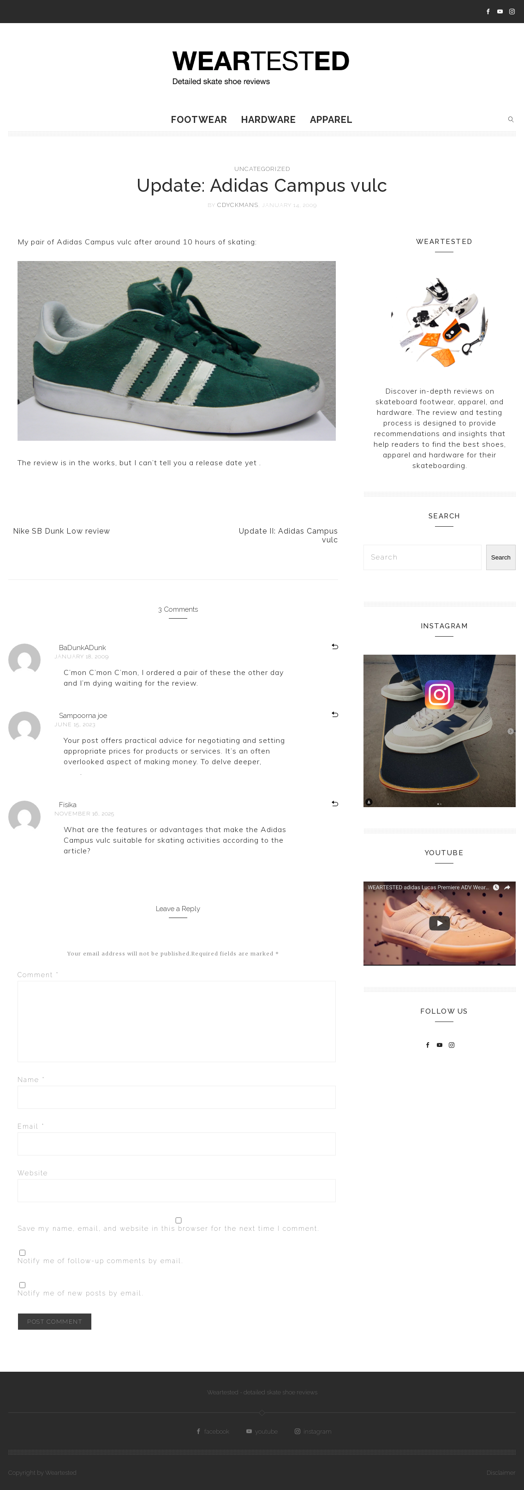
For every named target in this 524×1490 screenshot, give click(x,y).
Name (31, 1079)
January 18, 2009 (81, 656)
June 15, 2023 (74, 724)
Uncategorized (262, 168)
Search (501, 557)
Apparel (331, 119)
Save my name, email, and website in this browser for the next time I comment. (169, 1228)
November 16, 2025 (84, 813)
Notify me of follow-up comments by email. (101, 1261)
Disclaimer (501, 1472)
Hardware (268, 119)
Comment (38, 975)
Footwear (199, 119)
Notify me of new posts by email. (81, 1293)
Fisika (68, 805)
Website (33, 1173)
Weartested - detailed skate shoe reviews (262, 1392)
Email (31, 1126)
